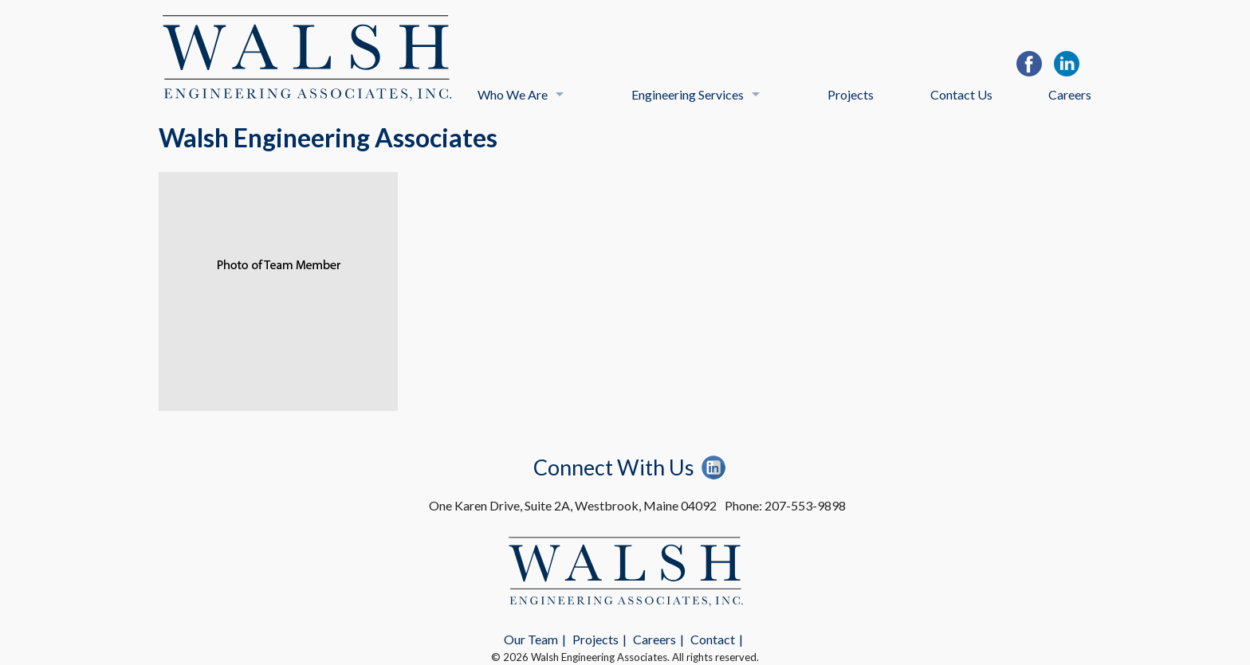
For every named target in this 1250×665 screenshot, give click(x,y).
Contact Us (961, 94)
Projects (850, 94)
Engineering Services (687, 94)
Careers (1069, 94)
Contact (712, 639)
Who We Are (513, 94)
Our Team (531, 639)
